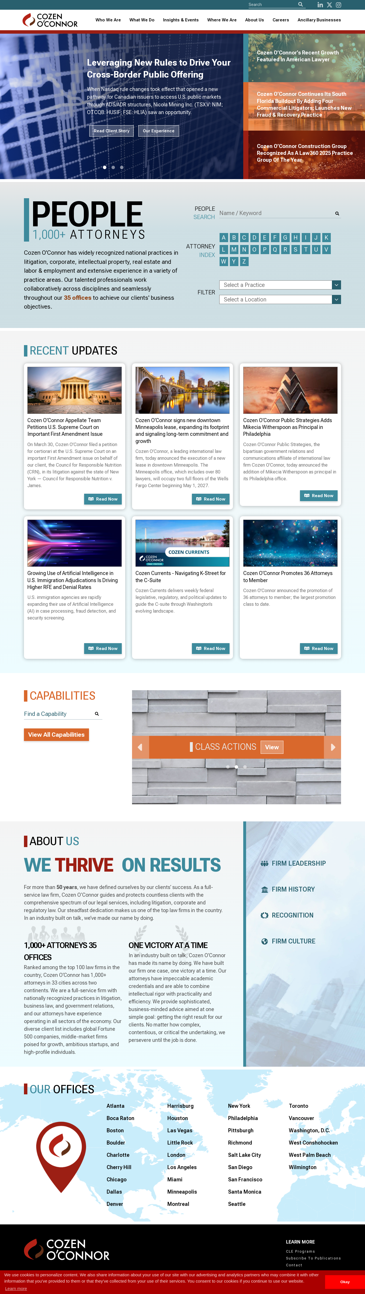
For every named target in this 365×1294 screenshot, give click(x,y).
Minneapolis (182, 1192)
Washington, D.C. (309, 1130)
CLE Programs (300, 1252)
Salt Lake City (244, 1155)
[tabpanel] (125, 106)
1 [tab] (105, 168)
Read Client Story (111, 130)
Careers (281, 20)
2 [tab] (113, 168)
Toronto (298, 1106)
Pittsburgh (241, 1130)
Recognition (285, 915)
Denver (115, 1204)
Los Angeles (182, 1167)
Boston (115, 1130)
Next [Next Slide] (332, 747)
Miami (174, 1179)
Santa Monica (244, 1192)
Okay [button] (345, 1282)
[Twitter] (329, 5)
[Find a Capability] (63, 714)
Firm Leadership (291, 863)
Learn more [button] (16, 1288)
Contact (294, 1265)
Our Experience (159, 130)
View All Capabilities (56, 734)
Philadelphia (243, 1118)
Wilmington (303, 1167)
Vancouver (301, 1118)
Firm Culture (286, 941)
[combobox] (181, 20)
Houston (177, 1118)
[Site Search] (277, 4)
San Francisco (245, 1179)
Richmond (240, 1143)
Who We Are (108, 20)
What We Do (142, 20)
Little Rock (180, 1143)
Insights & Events (181, 20)
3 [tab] (122, 168)
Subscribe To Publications (313, 1258)
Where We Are (222, 20)
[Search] (300, 4)
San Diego (240, 1167)
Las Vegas (179, 1130)
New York (239, 1106)
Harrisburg (180, 1106)
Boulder (116, 1143)
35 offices (78, 297)
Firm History (286, 889)
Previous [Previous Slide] (140, 747)
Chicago (117, 1179)
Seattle (237, 1204)
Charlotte (118, 1155)
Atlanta (116, 1106)
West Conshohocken (313, 1143)
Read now (102, 499)
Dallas (114, 1192)
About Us (254, 20)
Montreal (178, 1204)
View (272, 747)
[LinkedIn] (320, 5)
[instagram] (338, 5)
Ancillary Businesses (319, 20)
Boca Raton (120, 1118)
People (204, 213)
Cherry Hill (119, 1167)
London (176, 1155)
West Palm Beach (310, 1155)
